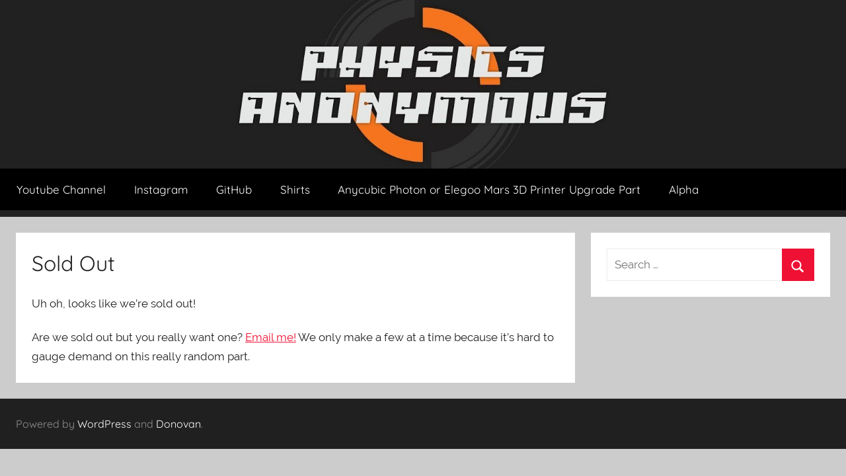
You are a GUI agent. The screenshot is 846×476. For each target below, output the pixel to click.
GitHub (234, 189)
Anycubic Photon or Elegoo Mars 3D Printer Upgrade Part (489, 189)
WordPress (104, 423)
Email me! (270, 337)
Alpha (684, 189)
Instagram (161, 189)
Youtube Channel (61, 189)
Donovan (178, 423)
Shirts (295, 189)
